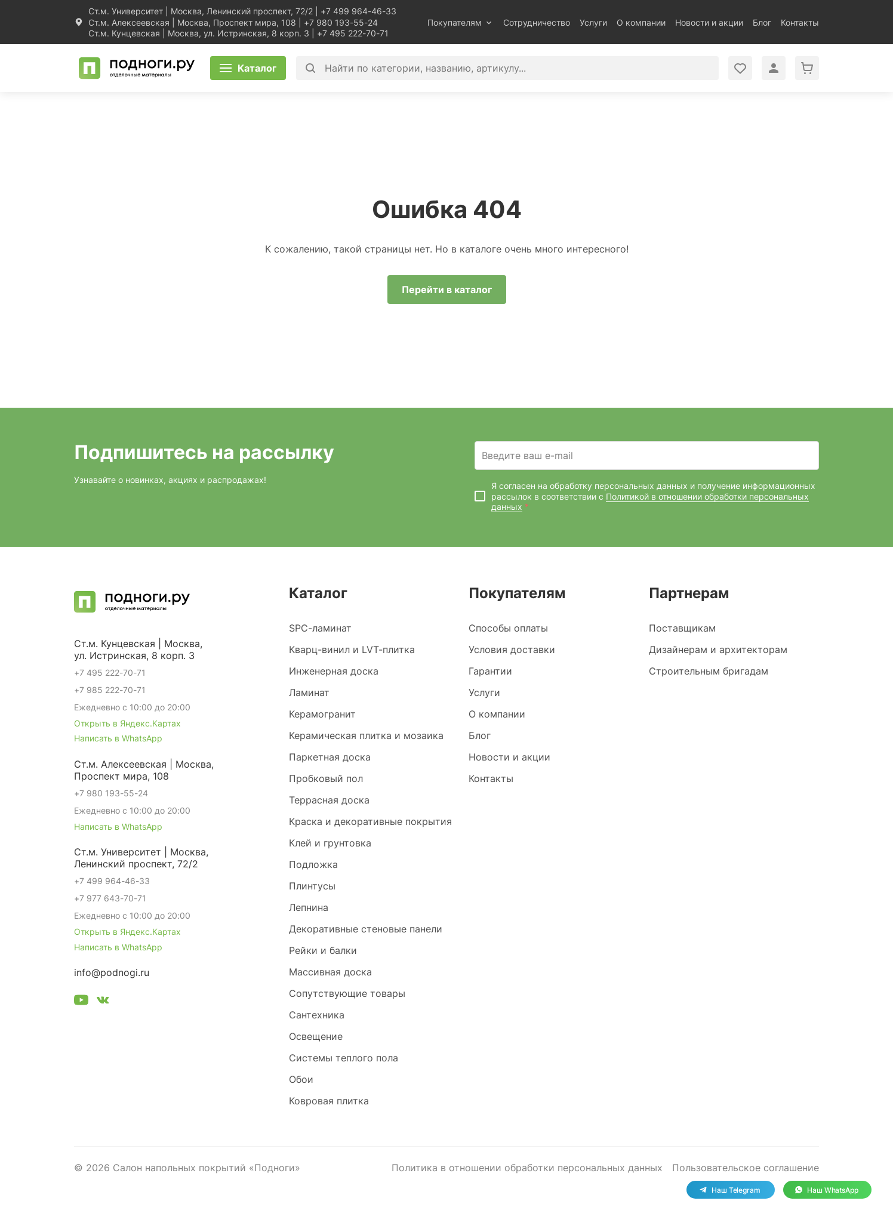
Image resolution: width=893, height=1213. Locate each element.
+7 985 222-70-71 (110, 690)
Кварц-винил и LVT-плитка (352, 649)
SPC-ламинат (320, 628)
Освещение (316, 1036)
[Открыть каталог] (248, 68)
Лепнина (308, 907)
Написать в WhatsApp (118, 738)
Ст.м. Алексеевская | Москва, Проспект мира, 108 (192, 22)
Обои (301, 1079)
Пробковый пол (326, 778)
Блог (762, 22)
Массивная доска (330, 972)
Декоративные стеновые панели (365, 929)
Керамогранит (322, 714)
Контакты (800, 22)
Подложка (313, 864)
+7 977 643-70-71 (110, 898)
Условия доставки (512, 649)
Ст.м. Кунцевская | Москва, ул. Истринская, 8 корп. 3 (198, 33)
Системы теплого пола (343, 1058)
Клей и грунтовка (330, 843)
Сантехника (316, 1015)
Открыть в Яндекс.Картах (127, 723)
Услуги (593, 22)
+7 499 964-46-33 (358, 11)
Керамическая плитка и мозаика (366, 735)
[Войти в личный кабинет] (740, 68)
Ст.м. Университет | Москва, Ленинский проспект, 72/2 (200, 11)
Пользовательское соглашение (745, 1168)
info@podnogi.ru (111, 972)
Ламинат (309, 692)
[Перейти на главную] (136, 68)
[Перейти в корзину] (807, 68)
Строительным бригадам (708, 671)
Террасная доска (329, 800)
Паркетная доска (330, 757)
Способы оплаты (508, 628)
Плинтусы (312, 886)
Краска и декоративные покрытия (370, 821)
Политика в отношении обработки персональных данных (527, 1168)
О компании (641, 22)
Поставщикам (682, 628)
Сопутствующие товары (347, 993)
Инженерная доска (333, 671)
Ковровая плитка (329, 1101)
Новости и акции (709, 22)
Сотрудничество (536, 22)
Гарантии (490, 671)
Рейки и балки (323, 950)
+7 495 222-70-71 (353, 33)
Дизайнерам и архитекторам (718, 649)
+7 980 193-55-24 (341, 22)
